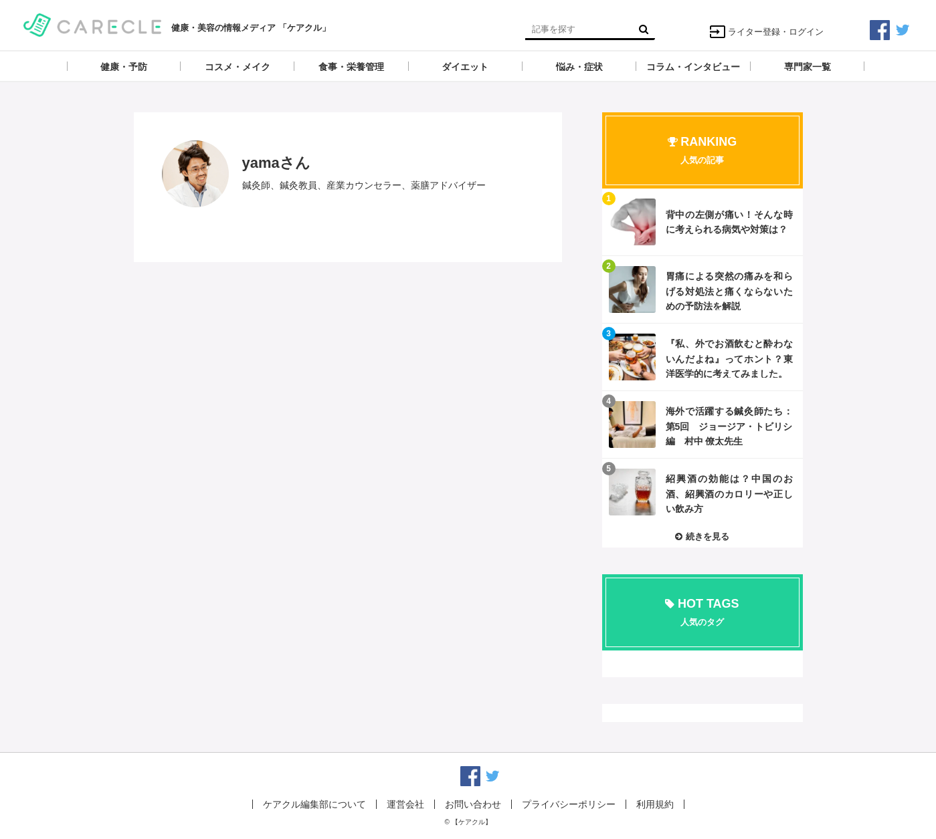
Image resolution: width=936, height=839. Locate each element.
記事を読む (702, 222)
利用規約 (655, 804)
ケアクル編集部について (314, 804)
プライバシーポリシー (569, 804)
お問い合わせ (473, 804)
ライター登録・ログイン (766, 32)
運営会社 (405, 804)
